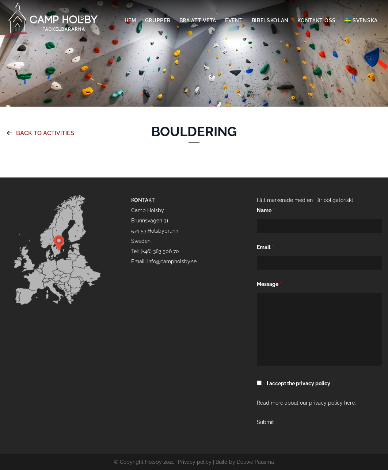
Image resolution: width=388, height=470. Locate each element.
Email (265, 247)
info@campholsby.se (172, 261)
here (349, 403)
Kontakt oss (316, 20)
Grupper (158, 20)
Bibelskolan (270, 20)
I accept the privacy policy (300, 383)
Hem (130, 20)
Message (269, 284)
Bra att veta (197, 20)
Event (234, 20)
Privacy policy (195, 462)
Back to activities (40, 133)
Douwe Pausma (255, 462)
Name (265, 210)
